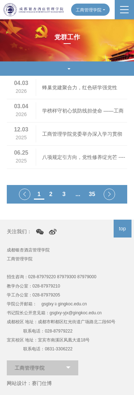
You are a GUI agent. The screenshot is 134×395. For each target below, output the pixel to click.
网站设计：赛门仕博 (29, 383)
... (77, 194)
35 (92, 194)
